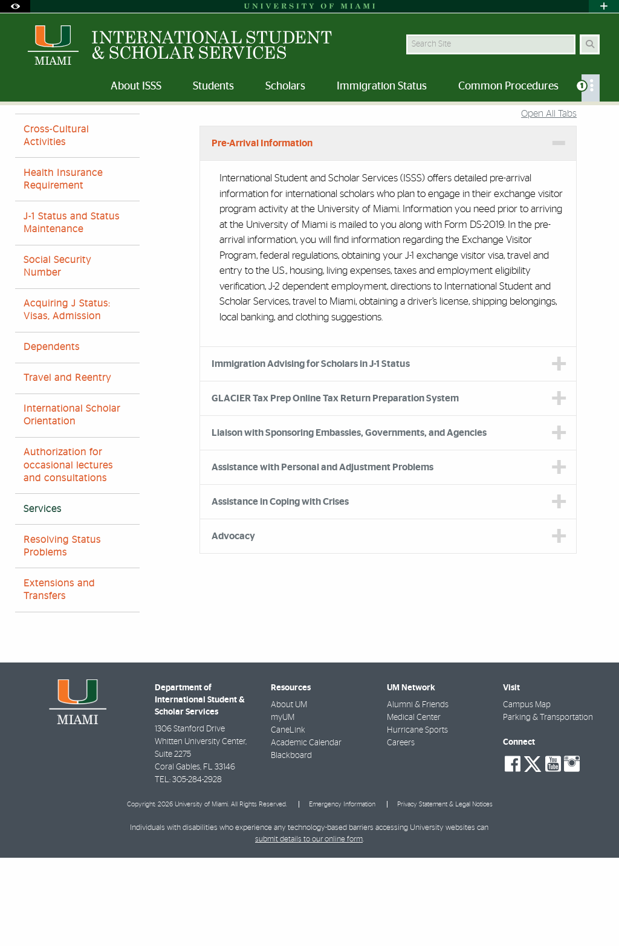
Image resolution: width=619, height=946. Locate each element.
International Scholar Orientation (72, 503)
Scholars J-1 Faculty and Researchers (120, 129)
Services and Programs (376, 130)
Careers (401, 831)
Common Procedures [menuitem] (508, 86)
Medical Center (414, 806)
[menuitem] (591, 88)
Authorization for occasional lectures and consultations (68, 553)
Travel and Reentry (67, 466)
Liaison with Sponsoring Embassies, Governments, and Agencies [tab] (349, 521)
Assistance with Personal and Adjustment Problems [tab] (322, 555)
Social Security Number (57, 354)
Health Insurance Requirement (63, 267)
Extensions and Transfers (59, 678)
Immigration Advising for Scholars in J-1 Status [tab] (311, 452)
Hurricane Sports (417, 818)
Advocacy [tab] (233, 624)
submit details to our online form (309, 927)
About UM (289, 793)
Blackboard (291, 844)
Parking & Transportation (548, 806)
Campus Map (527, 793)
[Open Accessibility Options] (15, 6)
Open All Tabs (549, 202)
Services (43, 597)
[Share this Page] (596, 123)
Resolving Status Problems (62, 634)
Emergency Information (342, 892)
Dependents (52, 435)
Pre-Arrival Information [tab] (262, 231)
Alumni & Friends (418, 793)
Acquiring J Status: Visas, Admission (67, 398)
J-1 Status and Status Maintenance (72, 311)
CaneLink (288, 818)
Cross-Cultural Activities (56, 224)
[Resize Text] (571, 122)
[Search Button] (590, 44)
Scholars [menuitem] (285, 86)
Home (25, 129)
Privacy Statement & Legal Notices (445, 892)
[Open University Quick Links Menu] (604, 6)
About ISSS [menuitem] (136, 86)
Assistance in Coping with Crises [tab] (280, 590)
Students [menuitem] (213, 86)
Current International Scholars (261, 129)
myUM (282, 806)
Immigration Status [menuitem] (382, 86)
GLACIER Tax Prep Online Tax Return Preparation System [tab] (335, 486)
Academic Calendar (306, 831)
